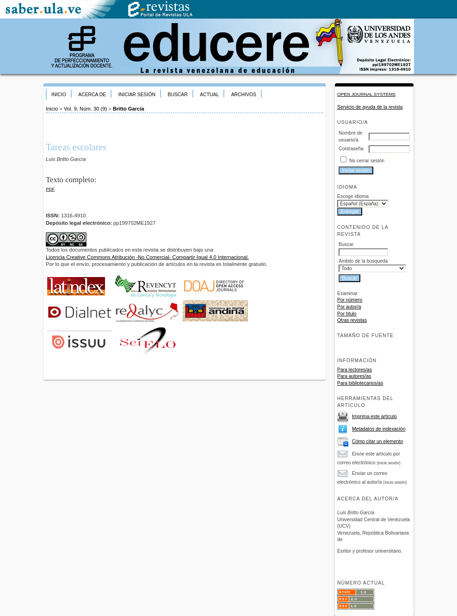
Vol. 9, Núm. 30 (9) (85, 108)
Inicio (58, 94)
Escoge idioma (353, 196)
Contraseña (351, 148)
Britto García (128, 108)
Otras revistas (352, 320)
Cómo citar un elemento (377, 441)
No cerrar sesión (366, 160)
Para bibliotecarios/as (360, 383)
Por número (349, 299)
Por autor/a (349, 306)
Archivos (243, 94)
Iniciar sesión (136, 94)
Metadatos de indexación (379, 428)
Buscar (177, 94)
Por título (347, 313)
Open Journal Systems (366, 94)
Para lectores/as (354, 369)
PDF (50, 188)
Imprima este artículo (374, 416)
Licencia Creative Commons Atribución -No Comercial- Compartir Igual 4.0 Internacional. (147, 257)
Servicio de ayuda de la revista (370, 107)
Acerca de (92, 94)
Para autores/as (354, 376)
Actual (209, 94)
